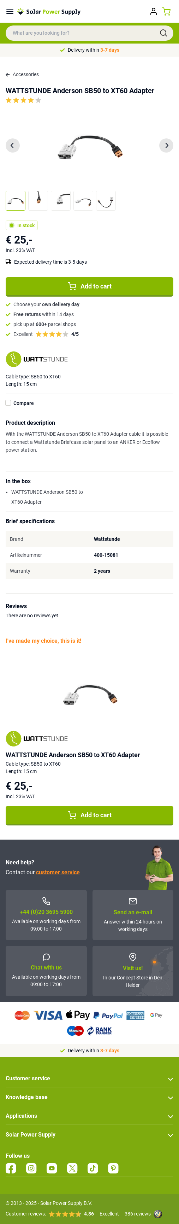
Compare (23, 403)
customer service (58, 872)
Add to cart (90, 286)
